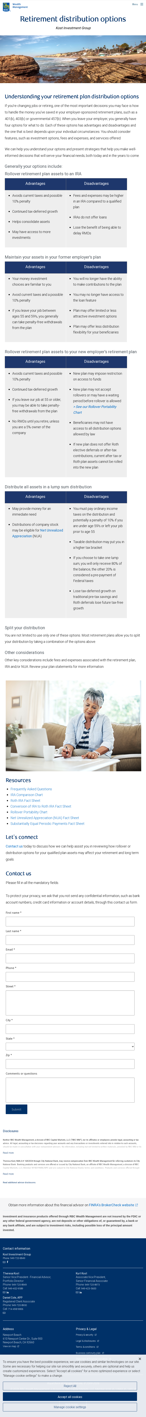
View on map (9, 1346)
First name (14, 912)
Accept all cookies (70, 1397)
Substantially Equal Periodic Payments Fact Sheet (47, 823)
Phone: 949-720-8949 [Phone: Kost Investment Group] (14, 1258)
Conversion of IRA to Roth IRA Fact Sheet (41, 806)
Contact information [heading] (16, 1248)
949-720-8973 (92, 1284)
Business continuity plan (88, 1353)
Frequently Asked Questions (31, 789)
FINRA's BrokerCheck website (111, 1205)
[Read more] (8, 1152)
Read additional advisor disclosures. (19, 1182)
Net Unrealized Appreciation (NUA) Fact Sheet (45, 818)
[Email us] (4, 1262)
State (10, 1038)
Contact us (14, 846)
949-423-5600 (88, 1288)
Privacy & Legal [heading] (86, 1329)
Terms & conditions (86, 1346)
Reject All (70, 1386)
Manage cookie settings (70, 1407)
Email (10, 949)
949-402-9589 (15, 1288)
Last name (13, 931)
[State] (70, 1046)
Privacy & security (85, 1334)
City (9, 1020)
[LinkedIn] (8, 1292)
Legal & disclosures (86, 1341)
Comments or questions (21, 1073)
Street (11, 986)
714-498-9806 (15, 1309)
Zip (9, 1055)
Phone (11, 968)
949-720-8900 (19, 1305)
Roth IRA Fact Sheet (25, 800)
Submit (16, 1109)
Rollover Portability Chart (29, 812)
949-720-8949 (19, 1284)
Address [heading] (8, 1329)
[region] (73, 1386)
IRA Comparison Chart (27, 795)
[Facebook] (8, 1262)
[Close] (140, 1359)
